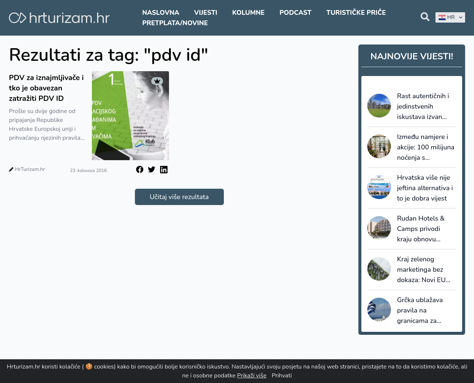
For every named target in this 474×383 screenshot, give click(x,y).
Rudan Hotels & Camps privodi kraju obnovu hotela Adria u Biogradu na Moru (424, 229)
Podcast (295, 12)
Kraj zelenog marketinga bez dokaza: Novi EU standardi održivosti (426, 270)
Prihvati (282, 376)
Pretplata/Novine (175, 23)
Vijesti (205, 12)
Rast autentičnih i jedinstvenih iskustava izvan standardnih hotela (425, 107)
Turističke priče (356, 12)
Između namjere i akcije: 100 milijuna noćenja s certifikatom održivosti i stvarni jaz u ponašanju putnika (425, 147)
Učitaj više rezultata (179, 196)
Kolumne (248, 12)
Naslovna (160, 12)
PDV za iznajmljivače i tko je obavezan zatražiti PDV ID (46, 88)
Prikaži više (251, 376)
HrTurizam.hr (30, 169)
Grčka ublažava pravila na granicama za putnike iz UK (420, 310)
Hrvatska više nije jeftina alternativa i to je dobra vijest (425, 188)
